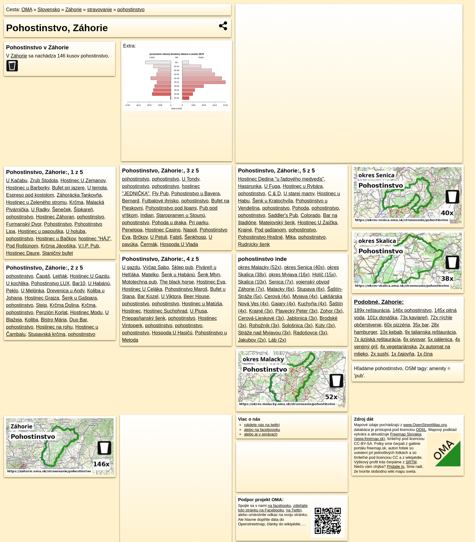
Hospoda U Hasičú (172, 332)
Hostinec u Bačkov (56, 238)
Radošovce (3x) (310, 332)
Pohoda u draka (169, 222)
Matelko (150, 274)
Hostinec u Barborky (27, 187)
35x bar (420, 324)
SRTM (411, 462)
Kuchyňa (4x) (312, 303)
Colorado (310, 215)
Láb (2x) (277, 340)
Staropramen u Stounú (180, 215)
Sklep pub (182, 267)
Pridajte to (395, 466)
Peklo (12, 290)
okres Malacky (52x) (259, 267)
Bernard (130, 200)
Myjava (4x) (304, 296)
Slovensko (49, 9)
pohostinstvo (130, 9)
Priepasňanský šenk (143, 318)
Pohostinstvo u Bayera (195, 193)
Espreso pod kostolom (30, 195)
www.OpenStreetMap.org (425, 424)
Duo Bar (78, 319)
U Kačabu (16, 180)
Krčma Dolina (64, 305)
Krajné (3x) (261, 311)
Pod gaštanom (270, 229)
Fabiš (176, 237)
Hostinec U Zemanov (83, 180)
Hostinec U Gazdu (89, 276)
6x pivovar (414, 339)
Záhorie (73, 9)
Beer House (196, 296)
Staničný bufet (57, 253)
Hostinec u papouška (40, 231)
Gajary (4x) (283, 303)
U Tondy (190, 179)
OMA (27, 9)
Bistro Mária (54, 319)
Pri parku (198, 222)
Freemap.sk (366, 158)
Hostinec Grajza (42, 298)
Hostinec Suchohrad (165, 311)
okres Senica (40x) (304, 267)
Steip (41, 305)
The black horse (176, 281)
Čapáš (43, 276)
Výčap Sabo (156, 267)
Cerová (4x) (277, 296)
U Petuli (158, 237)
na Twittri (293, 510)
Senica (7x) (281, 281)
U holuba (75, 231)
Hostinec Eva (211, 281)
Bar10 (78, 283)
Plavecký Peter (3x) (296, 311)
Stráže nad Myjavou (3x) (264, 332)
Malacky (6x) (280, 289)
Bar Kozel (148, 296)
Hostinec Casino (163, 229)
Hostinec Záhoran (55, 216)
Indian (147, 215)
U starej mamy (299, 193)
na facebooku (279, 505)
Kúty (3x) (325, 325)
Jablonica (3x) (302, 318)
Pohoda (300, 208)
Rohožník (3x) (264, 325)
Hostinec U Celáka (142, 289)
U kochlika (17, 283)
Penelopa (132, 229)
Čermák (148, 244)
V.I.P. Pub (88, 245)
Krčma (76, 202)
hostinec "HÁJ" (94, 238)
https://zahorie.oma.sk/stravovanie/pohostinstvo (424, 158)
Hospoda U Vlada (179, 244)
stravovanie (99, 9)
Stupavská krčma (46, 334)
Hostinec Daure (22, 253)
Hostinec (131, 311)
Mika (290, 237)
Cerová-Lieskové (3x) (261, 318)
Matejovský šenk (277, 222)
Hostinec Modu (86, 312)
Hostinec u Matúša (202, 303)
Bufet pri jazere (68, 187)
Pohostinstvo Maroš (186, 289)
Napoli (190, 229)
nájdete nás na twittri (262, 424)
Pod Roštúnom (22, 245)
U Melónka (32, 290)
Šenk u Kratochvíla (272, 200)
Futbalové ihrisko (160, 200)
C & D (274, 193)
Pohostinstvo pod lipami (171, 208)
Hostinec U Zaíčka (317, 222)
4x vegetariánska (398, 346)
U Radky (40, 209)
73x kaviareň (414, 317)
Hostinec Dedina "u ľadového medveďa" (281, 179)
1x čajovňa (402, 353)
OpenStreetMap (335, 158)
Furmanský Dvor (23, 224)
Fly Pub (160, 193)
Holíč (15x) (324, 274)
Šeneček (61, 209)
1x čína (425, 353)
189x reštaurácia (372, 310)
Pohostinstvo (58, 224)
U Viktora (171, 296)
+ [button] (246, 14)
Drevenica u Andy (65, 290)
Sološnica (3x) (297, 325)
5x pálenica (440, 339)
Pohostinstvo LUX (50, 283)
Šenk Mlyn (209, 274)
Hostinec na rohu (54, 327)
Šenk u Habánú (177, 274)
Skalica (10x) (252, 281)
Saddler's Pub (283, 215)
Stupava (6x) (310, 289)
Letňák (60, 276)
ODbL (421, 429)
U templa (97, 187)
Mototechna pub (139, 281)
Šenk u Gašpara (79, 298)
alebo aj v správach (260, 434)
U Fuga (272, 186)
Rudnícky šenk (254, 244)
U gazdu (131, 267)
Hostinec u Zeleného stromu (36, 202)
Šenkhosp (195, 237)
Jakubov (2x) (252, 340)
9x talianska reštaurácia (430, 332)
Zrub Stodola (44, 180)
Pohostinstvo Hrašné (260, 237)
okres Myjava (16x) (289, 274)
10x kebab (391, 332)
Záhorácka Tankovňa (79, 195)
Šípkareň (83, 209)
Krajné (245, 229)
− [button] (246, 23)
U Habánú (99, 283)
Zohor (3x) (331, 311)
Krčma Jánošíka (58, 245)
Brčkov (140, 237)
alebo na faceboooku (262, 429)
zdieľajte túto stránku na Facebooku (273, 507)
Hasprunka (249, 186)
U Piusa (198, 311)
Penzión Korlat (52, 312)
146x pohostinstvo (412, 310)
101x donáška (382, 317)
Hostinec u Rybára (303, 186)
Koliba (31, 319)
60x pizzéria (397, 324)
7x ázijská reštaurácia (377, 339)
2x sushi (380, 353)
